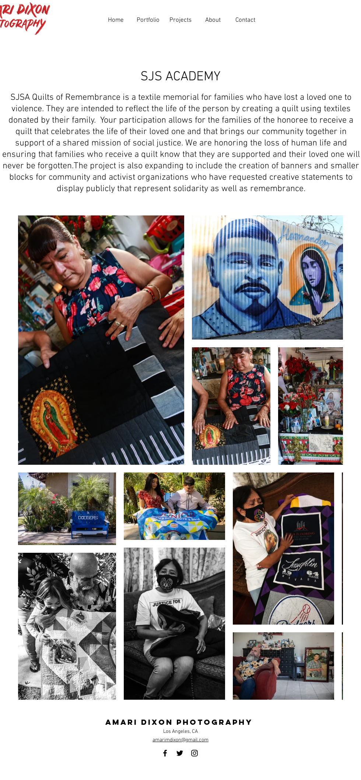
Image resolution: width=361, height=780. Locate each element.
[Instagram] (194, 753)
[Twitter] (179, 753)
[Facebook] (165, 753)
